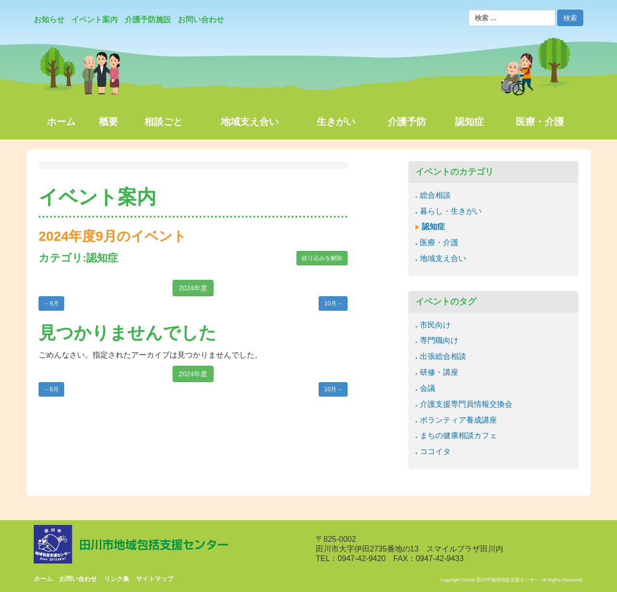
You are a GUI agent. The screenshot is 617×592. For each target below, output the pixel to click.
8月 (51, 303)
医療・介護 (439, 242)
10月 (333, 303)
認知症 (433, 226)
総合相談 (435, 195)
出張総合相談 (443, 356)
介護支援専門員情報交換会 (466, 404)
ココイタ (435, 451)
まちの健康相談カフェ (458, 435)
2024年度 (193, 288)
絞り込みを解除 (322, 258)
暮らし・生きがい (451, 211)
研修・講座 (439, 372)
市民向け (435, 325)
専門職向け (439, 340)
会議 (427, 388)
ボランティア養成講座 (458, 420)
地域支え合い (443, 258)
